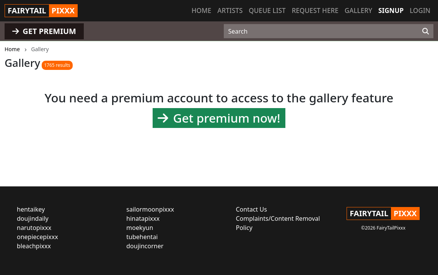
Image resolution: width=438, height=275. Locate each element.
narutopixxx (34, 227)
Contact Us (251, 209)
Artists (230, 10)
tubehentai (142, 237)
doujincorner (144, 246)
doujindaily (33, 218)
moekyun (139, 227)
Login (420, 10)
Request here (315, 10)
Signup (391, 10)
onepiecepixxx (37, 237)
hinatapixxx (143, 218)
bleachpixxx (34, 246)
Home (201, 10)
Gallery (358, 10)
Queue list (267, 10)
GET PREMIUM (44, 31)
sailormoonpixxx (150, 209)
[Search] (425, 31)
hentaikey (31, 209)
